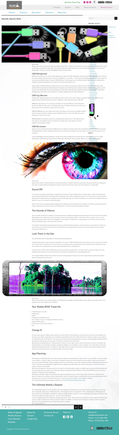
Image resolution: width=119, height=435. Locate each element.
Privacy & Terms (51, 413)
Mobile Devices (14, 416)
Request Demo (106, 7)
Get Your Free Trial (72, 2)
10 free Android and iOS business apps (74, 380)
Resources (62, 13)
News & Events (90, 7)
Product (12, 13)
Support (68, 7)
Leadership (32, 419)
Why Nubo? (36, 13)
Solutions (23, 13)
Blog (77, 7)
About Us (31, 413)
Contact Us (49, 416)
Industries (49, 13)
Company (56, 7)
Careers (30, 416)
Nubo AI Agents (15, 413)
